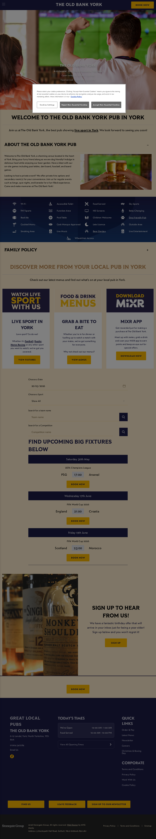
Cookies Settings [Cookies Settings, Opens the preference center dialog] (47, 105)
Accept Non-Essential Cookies (106, 105)
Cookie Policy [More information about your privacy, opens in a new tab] (76, 96)
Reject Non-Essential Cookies (74, 105)
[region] (79, 98)
